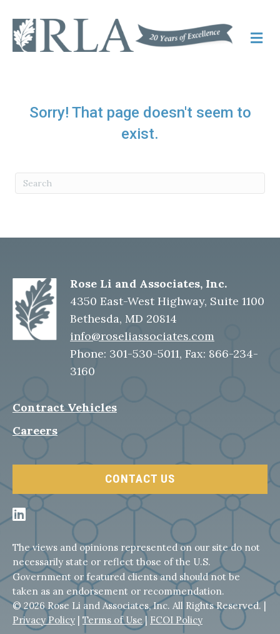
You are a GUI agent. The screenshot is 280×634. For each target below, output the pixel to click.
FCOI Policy (176, 620)
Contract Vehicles (64, 407)
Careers (35, 430)
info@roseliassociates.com (142, 336)
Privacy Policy (43, 620)
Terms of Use (112, 620)
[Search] (140, 183)
